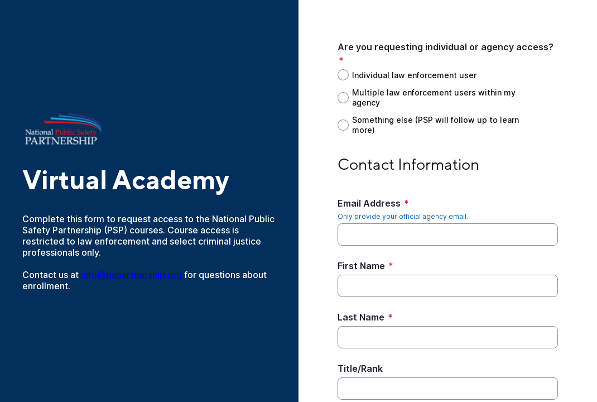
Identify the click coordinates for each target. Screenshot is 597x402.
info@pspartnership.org (131, 274)
